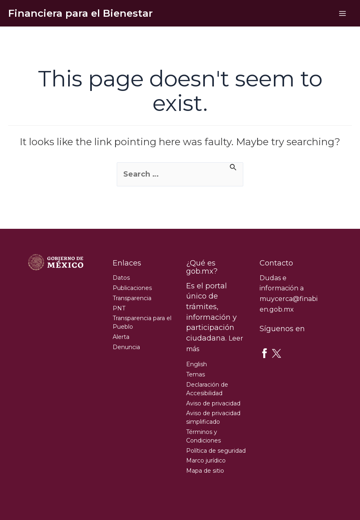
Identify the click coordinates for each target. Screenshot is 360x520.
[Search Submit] (233, 168)
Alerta (121, 337)
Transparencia (132, 298)
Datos (121, 277)
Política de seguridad (216, 450)
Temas (195, 374)
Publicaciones (132, 288)
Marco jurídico (206, 460)
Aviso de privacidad (213, 403)
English (196, 364)
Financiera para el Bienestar (80, 13)
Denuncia (126, 347)
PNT (119, 308)
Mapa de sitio (205, 470)
